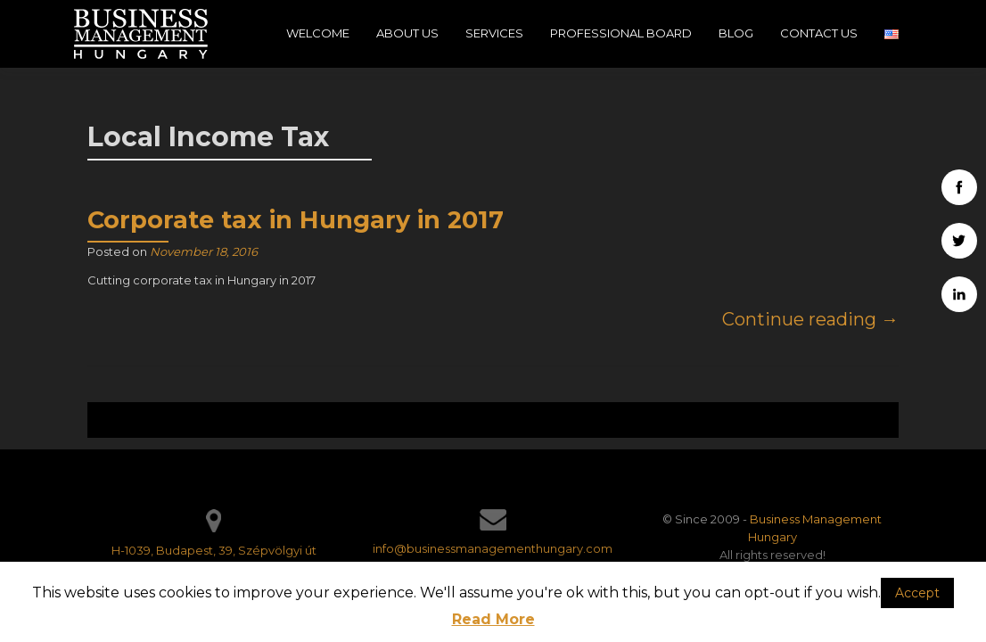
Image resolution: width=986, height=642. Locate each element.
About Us (407, 33)
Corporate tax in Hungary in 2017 (295, 220)
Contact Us (819, 33)
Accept (917, 593)
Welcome (317, 33)
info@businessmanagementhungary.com (492, 548)
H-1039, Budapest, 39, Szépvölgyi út (213, 550)
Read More (493, 619)
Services (494, 33)
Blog (736, 33)
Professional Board (621, 33)
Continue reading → (810, 319)
